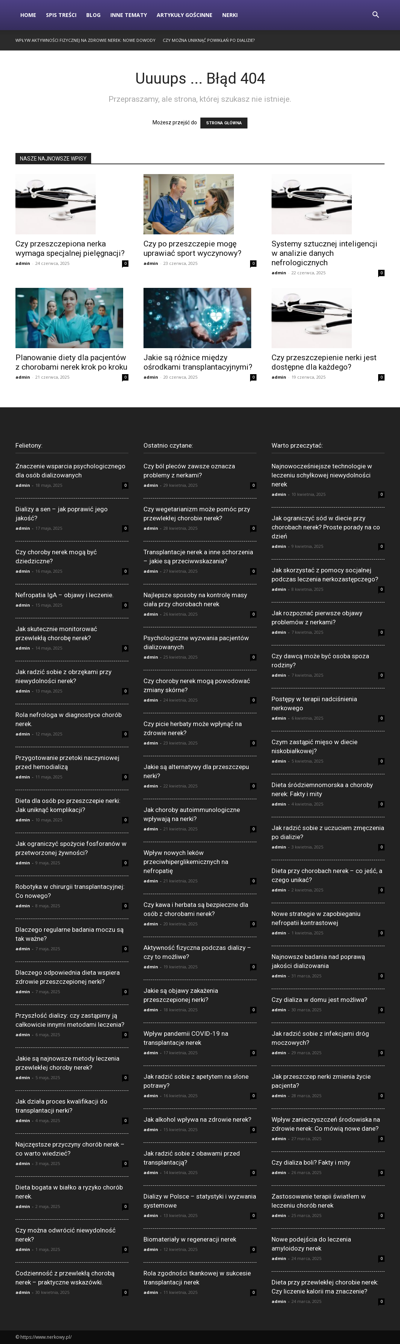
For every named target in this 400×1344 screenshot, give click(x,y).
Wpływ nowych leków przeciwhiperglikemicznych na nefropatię (186, 862)
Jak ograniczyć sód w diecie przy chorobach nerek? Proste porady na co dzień (326, 527)
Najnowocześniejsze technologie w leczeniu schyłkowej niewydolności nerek (322, 475)
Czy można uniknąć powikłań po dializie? (209, 40)
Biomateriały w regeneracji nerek (190, 1239)
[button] (375, 15)
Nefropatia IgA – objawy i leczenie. (64, 595)
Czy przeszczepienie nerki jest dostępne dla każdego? (324, 362)
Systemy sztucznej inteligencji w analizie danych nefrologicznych (324, 253)
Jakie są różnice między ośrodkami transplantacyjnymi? (198, 362)
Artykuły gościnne (184, 14)
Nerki (230, 14)
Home (28, 14)
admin (22, 263)
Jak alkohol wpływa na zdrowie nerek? (197, 1119)
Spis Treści (61, 14)
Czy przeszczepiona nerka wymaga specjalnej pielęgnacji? (70, 248)
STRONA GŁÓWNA (224, 123)
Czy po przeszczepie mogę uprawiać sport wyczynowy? (192, 248)
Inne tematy (128, 14)
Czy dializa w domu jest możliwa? (319, 999)
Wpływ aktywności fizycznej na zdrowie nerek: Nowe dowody (85, 40)
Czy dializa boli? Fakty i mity (311, 1162)
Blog (93, 14)
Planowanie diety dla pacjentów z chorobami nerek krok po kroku (71, 362)
